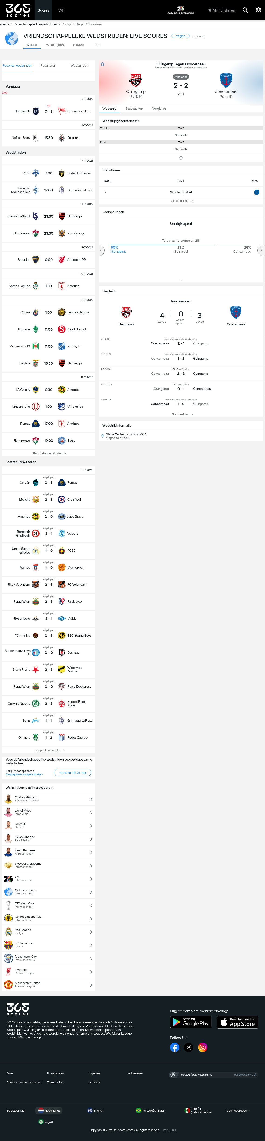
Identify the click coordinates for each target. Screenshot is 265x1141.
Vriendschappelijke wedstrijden (38, 24)
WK (61, 10)
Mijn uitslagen (221, 10)
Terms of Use (55, 1082)
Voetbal (7, 24)
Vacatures (94, 1082)
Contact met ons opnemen (24, 1082)
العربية (45, 1121)
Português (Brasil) (150, 1110)
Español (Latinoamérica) (197, 1110)
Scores (43, 10)
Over (10, 1073)
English (94, 1110)
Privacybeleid (56, 1073)
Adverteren (135, 1073)
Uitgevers (94, 1073)
